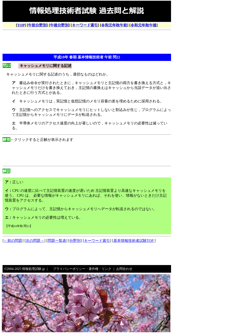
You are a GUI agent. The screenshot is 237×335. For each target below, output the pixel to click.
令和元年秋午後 (143, 25)
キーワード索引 (85, 25)
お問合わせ (124, 269)
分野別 (75, 241)
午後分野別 (59, 25)
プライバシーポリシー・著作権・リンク (82, 269)
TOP (21, 25)
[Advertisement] (87, 42)
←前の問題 (13, 241)
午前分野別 (37, 25)
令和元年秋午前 (114, 25)
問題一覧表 (57, 241)
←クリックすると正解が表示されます (38, 140)
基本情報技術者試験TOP (133, 241)
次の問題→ (35, 241)
